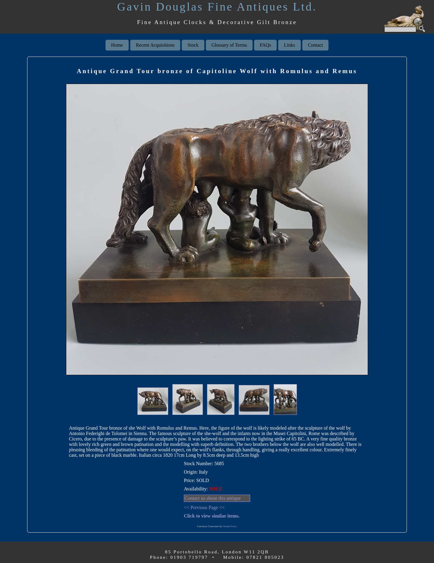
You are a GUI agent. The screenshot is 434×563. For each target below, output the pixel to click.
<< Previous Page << (204, 507)
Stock (192, 45)
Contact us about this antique (213, 498)
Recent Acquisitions (155, 45)
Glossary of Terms (229, 45)
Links (289, 45)
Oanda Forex (230, 526)
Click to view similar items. (212, 515)
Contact (315, 45)
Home (117, 45)
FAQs (265, 45)
